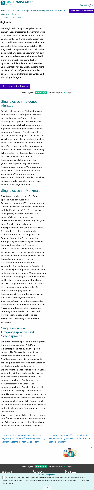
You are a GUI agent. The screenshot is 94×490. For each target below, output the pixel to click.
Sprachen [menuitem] (59, 11)
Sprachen (5, 17)
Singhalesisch (17, 17)
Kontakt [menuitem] (15, 14)
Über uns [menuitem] (5, 14)
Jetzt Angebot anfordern (81, 11)
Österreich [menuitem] (85, 5)
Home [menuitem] (3, 11)
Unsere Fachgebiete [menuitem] (42, 11)
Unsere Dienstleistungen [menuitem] (19, 11)
